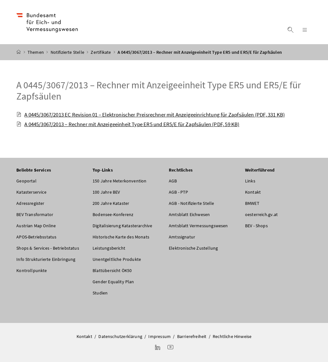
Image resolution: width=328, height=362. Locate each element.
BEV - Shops (256, 226)
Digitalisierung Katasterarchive (122, 226)
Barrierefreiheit (192, 336)
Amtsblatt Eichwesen (189, 214)
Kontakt (253, 192)
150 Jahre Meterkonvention (119, 181)
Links (250, 181)
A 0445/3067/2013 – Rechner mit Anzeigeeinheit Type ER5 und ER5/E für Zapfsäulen (158, 90)
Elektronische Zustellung (193, 248)
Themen (36, 52)
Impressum (159, 336)
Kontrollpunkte (31, 270)
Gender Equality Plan (113, 282)
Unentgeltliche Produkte (117, 259)
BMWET (252, 203)
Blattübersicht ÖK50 (112, 270)
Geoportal (26, 181)
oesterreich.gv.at (261, 214)
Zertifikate (101, 52)
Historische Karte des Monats (121, 237)
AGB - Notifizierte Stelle (191, 203)
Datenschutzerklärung (120, 336)
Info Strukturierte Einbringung (45, 259)
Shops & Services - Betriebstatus (47, 248)
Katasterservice (31, 192)
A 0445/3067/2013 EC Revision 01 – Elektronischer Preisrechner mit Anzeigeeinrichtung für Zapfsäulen (150, 114)
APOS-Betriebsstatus (36, 237)
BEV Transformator (34, 214)
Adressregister (30, 203)
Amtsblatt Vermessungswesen (198, 226)
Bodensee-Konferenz (113, 214)
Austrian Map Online (36, 226)
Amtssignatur (182, 237)
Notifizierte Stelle (68, 52)
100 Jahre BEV (106, 192)
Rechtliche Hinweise (232, 336)
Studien (100, 293)
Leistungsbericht (109, 248)
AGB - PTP (178, 192)
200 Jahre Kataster (111, 203)
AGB (173, 181)
